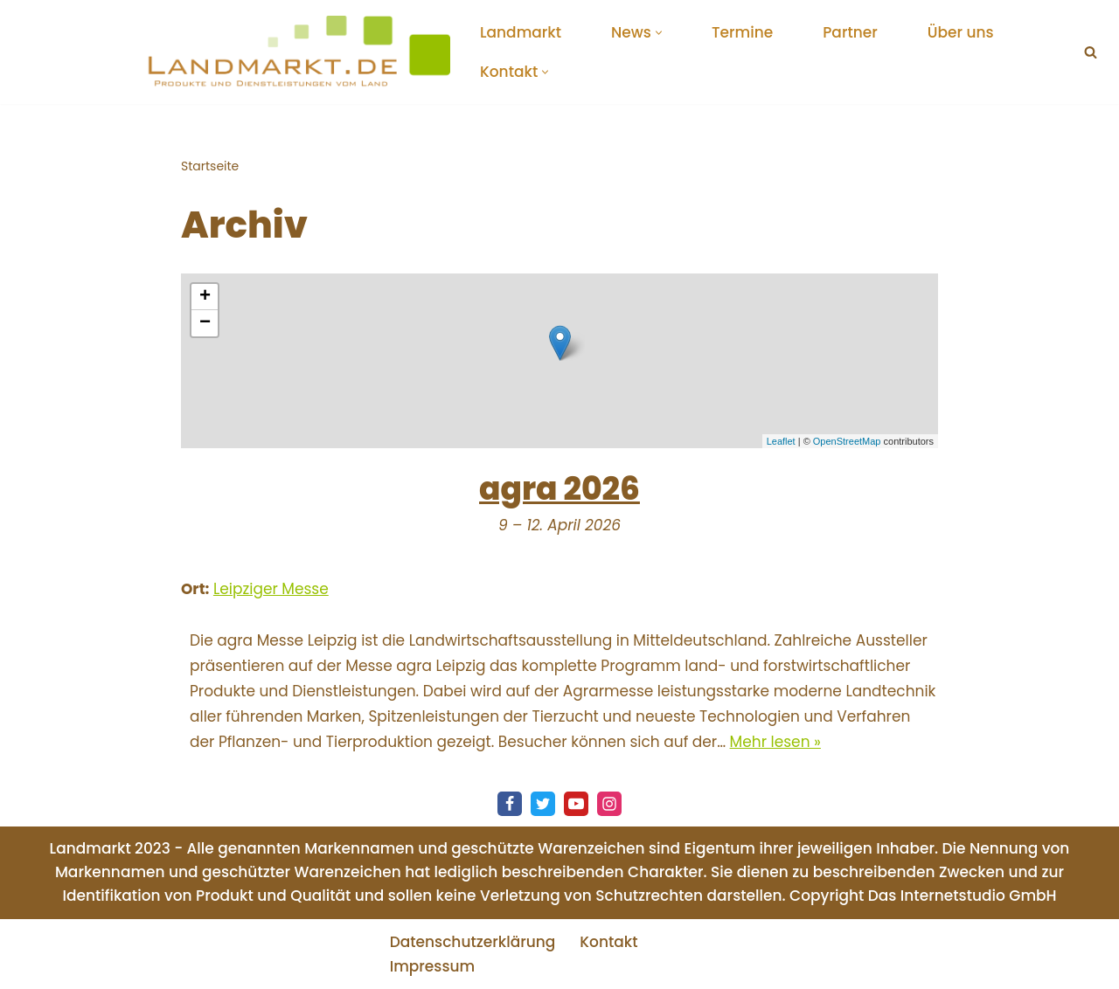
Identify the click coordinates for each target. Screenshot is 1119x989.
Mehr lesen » (775, 741)
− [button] (205, 323)
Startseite (210, 166)
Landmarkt (520, 32)
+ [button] (205, 297)
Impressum (433, 966)
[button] (659, 33)
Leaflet (781, 441)
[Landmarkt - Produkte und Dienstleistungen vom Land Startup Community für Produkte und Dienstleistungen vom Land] (297, 52)
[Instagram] (609, 804)
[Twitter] (543, 804)
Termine (742, 32)
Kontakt (608, 941)
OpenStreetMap (847, 441)
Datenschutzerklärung (473, 941)
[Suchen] (1090, 52)
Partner (850, 32)
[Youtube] (576, 804)
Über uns (961, 32)
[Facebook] (509, 804)
